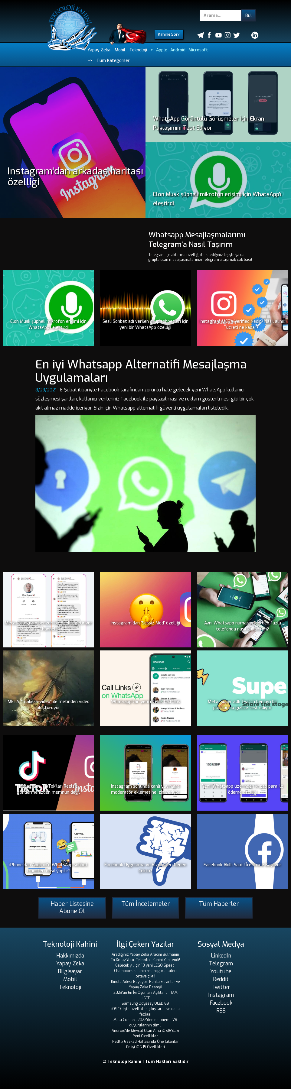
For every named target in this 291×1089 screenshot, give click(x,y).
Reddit (221, 979)
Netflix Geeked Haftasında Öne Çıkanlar (145, 1041)
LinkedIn (221, 955)
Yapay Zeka (98, 50)
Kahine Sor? (169, 34)
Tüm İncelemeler (145, 904)
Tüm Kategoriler (113, 60)
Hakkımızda (70, 955)
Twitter (220, 987)
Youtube (220, 971)
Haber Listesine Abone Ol (72, 907)
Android (177, 50)
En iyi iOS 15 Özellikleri (145, 1047)
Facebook (221, 1002)
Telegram (221, 963)
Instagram (221, 995)
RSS (221, 1010)
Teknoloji (138, 50)
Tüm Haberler (219, 904)
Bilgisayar (70, 971)
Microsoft (198, 50)
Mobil (120, 50)
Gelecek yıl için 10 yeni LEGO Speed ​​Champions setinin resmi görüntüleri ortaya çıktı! (145, 971)
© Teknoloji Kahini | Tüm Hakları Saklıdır (146, 1062)
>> (89, 60)
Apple (161, 50)
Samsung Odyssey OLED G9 (145, 1003)
